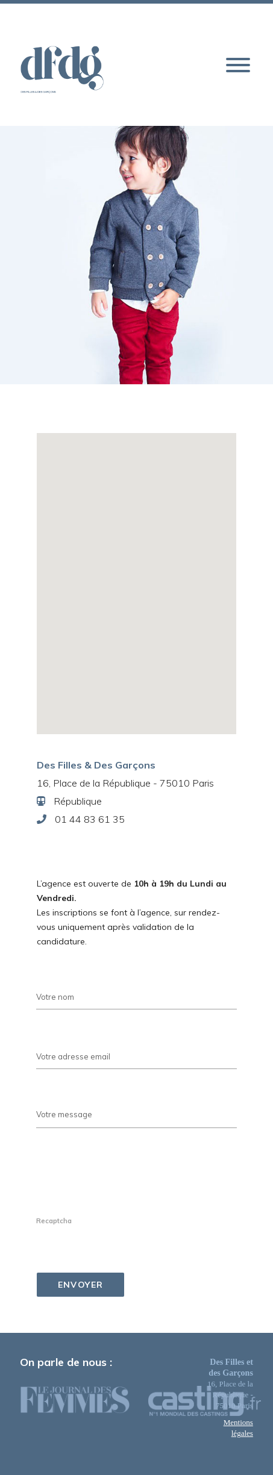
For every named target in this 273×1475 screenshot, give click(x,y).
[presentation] (127, 1189)
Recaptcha (54, 1221)
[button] (238, 66)
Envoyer (81, 1284)
